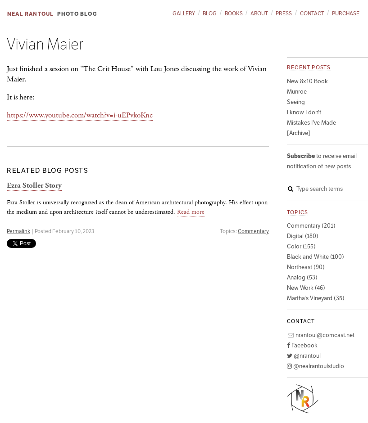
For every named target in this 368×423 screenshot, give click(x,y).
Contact (312, 13)
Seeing (296, 102)
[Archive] (298, 133)
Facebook (302, 345)
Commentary (253, 231)
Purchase (345, 13)
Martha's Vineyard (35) (316, 298)
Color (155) (301, 246)
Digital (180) (302, 236)
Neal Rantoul (30, 13)
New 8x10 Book (307, 81)
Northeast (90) (306, 267)
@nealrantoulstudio (315, 366)
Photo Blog (77, 13)
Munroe (297, 91)
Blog (210, 13)
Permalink (18, 231)
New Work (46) (306, 288)
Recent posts (309, 67)
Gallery (184, 13)
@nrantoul (304, 356)
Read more (190, 212)
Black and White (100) (315, 257)
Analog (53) (302, 277)
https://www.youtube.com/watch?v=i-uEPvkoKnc (80, 115)
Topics (297, 212)
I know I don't (304, 112)
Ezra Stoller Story (34, 185)
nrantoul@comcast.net (320, 335)
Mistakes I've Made (311, 122)
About (259, 13)
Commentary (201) (311, 226)
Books (234, 13)
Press (284, 13)
